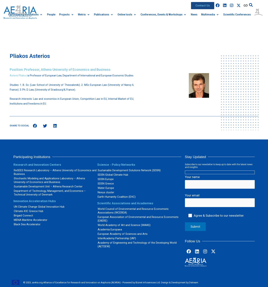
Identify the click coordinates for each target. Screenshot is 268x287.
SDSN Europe (106, 179)
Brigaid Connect (23, 215)
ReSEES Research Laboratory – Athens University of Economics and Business (55, 172)
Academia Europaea (110, 229)
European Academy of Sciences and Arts (123, 234)
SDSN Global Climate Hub (113, 174)
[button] (202, 5)
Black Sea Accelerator (27, 224)
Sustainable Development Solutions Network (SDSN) (129, 170)
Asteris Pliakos (18, 75)
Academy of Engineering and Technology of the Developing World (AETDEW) (137, 244)
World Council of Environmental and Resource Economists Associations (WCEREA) (133, 210)
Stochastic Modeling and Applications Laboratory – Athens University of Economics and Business (49, 180)
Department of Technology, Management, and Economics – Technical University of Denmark (50, 192)
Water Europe (106, 188)
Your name (220, 182)
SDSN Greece (106, 183)
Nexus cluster (106, 192)
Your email (220, 200)
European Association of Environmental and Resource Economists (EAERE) (138, 218)
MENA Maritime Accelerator (30, 220)
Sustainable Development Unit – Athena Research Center (48, 186)
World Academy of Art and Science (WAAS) (124, 225)
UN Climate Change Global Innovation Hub (39, 206)
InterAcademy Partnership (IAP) (117, 238)
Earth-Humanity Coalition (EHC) (117, 196)
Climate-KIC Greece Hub (28, 211)
